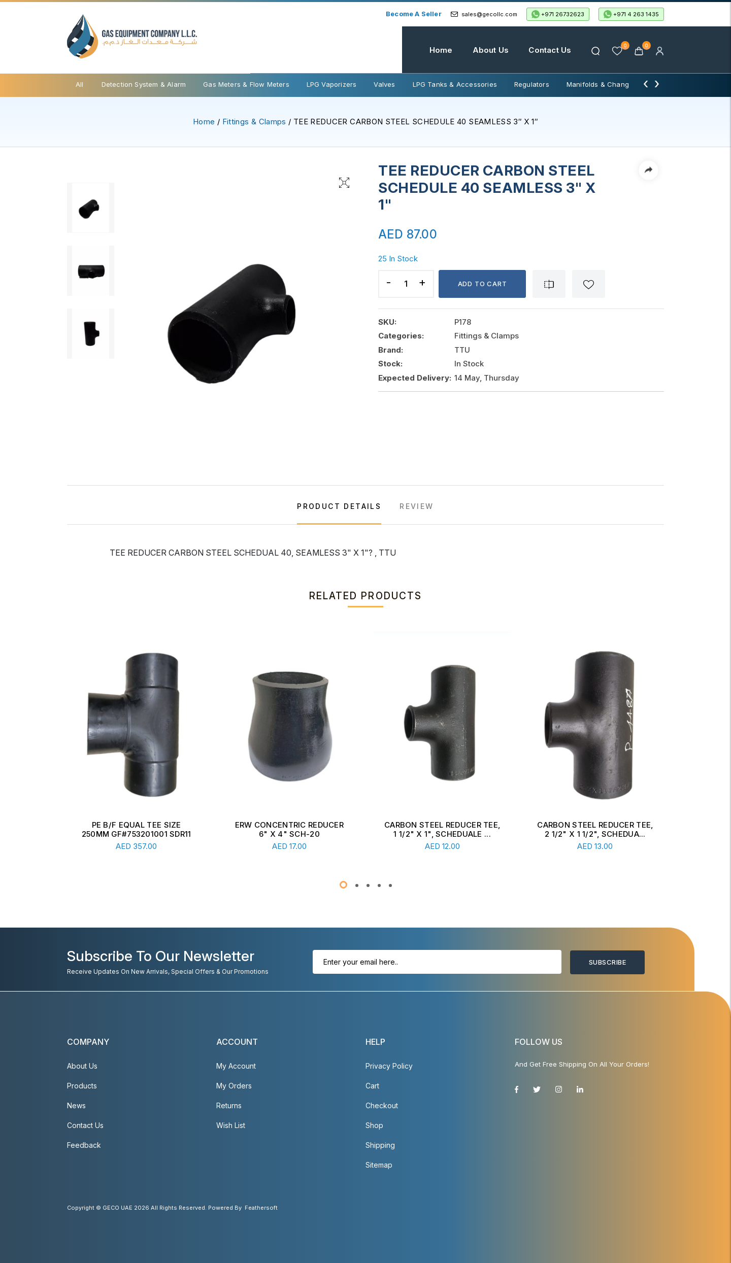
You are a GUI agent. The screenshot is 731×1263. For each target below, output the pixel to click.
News (76, 1105)
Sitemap (379, 1164)
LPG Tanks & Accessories (455, 84)
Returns (229, 1105)
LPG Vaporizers (332, 84)
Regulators (531, 84)
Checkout (382, 1105)
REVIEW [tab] (417, 506)
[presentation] (645, 83)
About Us (491, 50)
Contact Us (549, 50)
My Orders (234, 1085)
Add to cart (482, 284)
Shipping (380, 1145)
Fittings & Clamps (254, 121)
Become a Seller (414, 14)
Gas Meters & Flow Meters (246, 84)
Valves (384, 84)
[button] (343, 885)
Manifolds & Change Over (609, 84)
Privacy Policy (389, 1066)
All (80, 84)
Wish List (230, 1125)
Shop (374, 1125)
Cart (372, 1085)
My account (236, 1066)
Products (82, 1085)
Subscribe (607, 962)
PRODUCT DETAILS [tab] (339, 506)
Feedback (84, 1145)
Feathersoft (261, 1207)
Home (441, 50)
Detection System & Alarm (144, 84)
